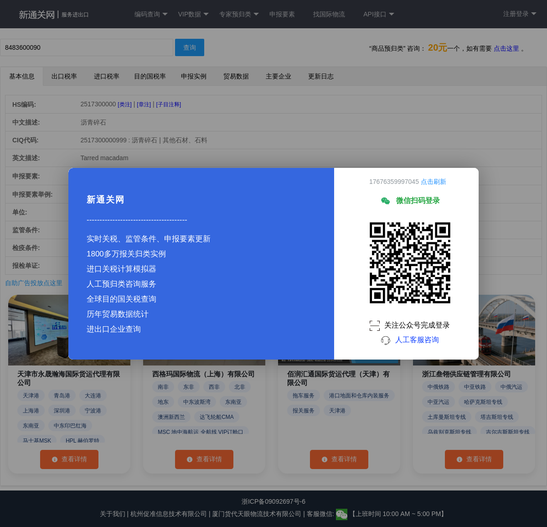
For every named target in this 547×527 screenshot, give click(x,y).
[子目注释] (168, 104)
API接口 (378, 14)
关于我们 (112, 513)
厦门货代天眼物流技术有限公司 (257, 513)
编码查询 (151, 14)
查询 (189, 47)
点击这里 (506, 48)
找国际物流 (329, 14)
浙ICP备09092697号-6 (273, 501)
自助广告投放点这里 (33, 283)
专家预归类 (239, 14)
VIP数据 (193, 14)
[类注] (125, 104)
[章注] (144, 104)
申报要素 (282, 14)
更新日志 (321, 76)
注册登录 (520, 14)
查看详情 (69, 459)
